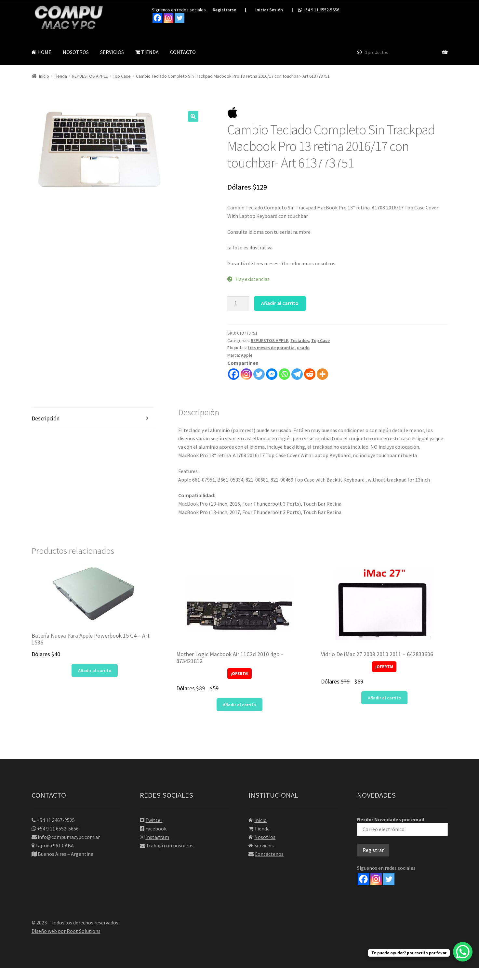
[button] (193, 116)
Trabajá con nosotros (169, 845)
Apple (246, 355)
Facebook (155, 828)
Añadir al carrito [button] (94, 670)
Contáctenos (269, 853)
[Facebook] (363, 878)
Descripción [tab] (46, 418)
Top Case (122, 76)
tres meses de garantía (271, 347)
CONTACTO (183, 51)
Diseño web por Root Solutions (66, 930)
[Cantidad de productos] (238, 303)
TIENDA (147, 51)
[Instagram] (376, 878)
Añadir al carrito (280, 302)
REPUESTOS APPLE (90, 76)
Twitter (153, 819)
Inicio (44, 76)
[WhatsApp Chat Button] (462, 951)
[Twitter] (388, 878)
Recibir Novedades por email (402, 826)
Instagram (157, 836)
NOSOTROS (76, 51)
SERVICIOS (112, 51)
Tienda (60, 76)
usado (303, 347)
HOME (41, 51)
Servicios (264, 845)
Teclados (299, 340)
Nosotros (264, 836)
